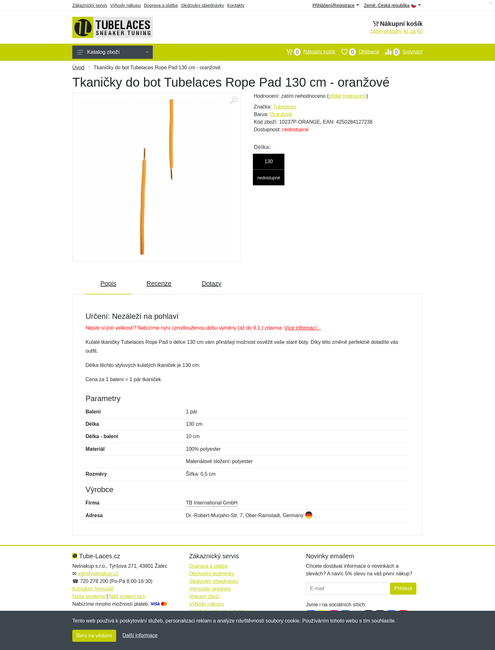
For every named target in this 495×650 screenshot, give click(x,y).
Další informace (140, 635)
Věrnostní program (210, 588)
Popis (108, 283)
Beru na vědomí (94, 635)
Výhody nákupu (125, 5)
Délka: (262, 147)
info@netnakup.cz (98, 573)
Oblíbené (357, 52)
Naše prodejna (88, 596)
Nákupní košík (307, 52)
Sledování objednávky (202, 5)
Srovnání (401, 52)
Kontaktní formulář (93, 588)
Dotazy (211, 283)
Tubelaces (284, 106)
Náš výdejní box (127, 596)
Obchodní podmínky (211, 573)
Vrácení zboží (204, 596)
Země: (392, 5)
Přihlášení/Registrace (336, 5)
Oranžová (281, 114)
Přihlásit (403, 588)
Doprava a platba (161, 5)
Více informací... (302, 328)
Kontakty (235, 5)
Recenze (158, 283)
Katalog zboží (113, 52)
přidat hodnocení (347, 96)
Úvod (78, 67)
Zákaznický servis (89, 5)
